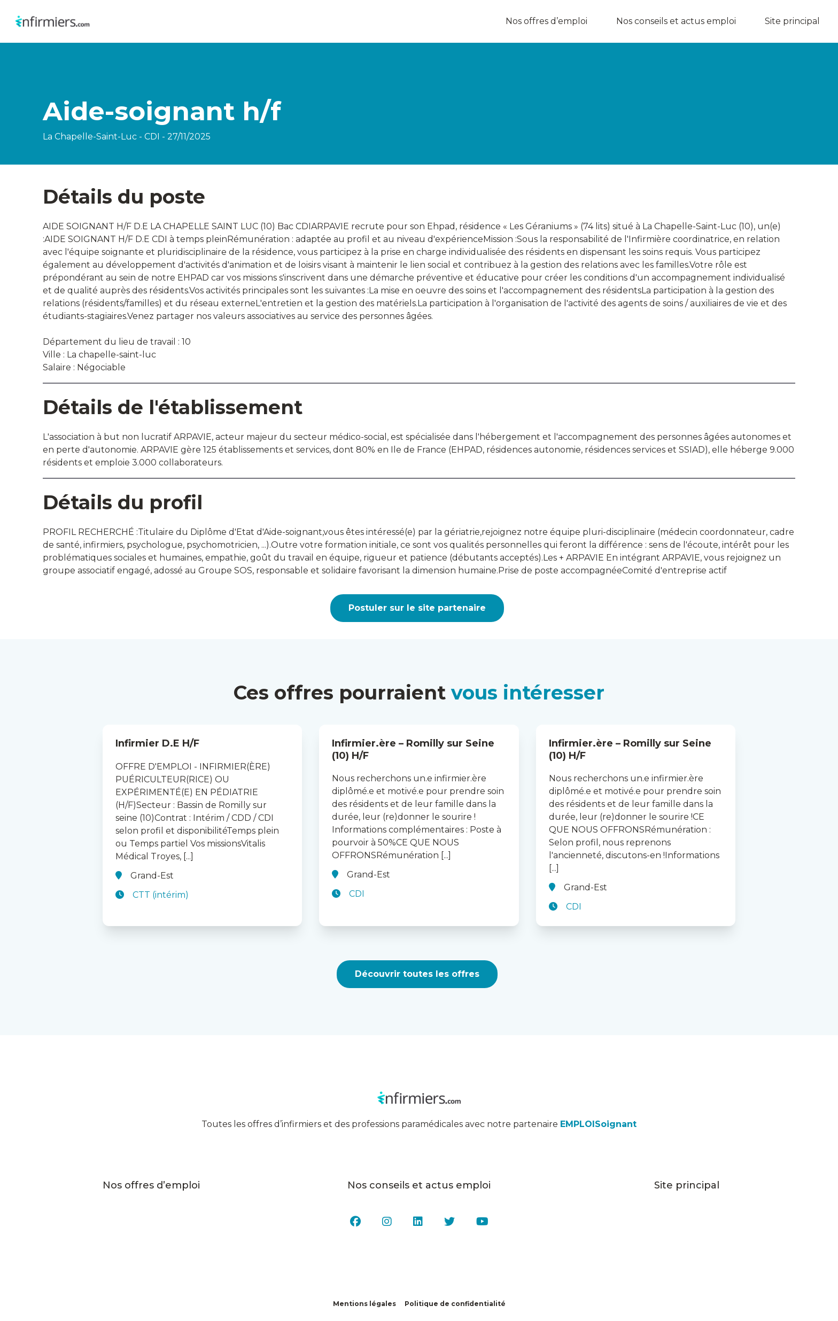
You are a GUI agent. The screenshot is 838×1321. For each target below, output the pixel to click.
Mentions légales (364, 1304)
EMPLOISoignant (598, 1124)
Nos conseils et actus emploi (679, 21)
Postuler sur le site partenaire (417, 608)
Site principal (796, 21)
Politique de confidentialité (455, 1304)
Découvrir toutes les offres (417, 974)
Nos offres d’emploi (550, 21)
